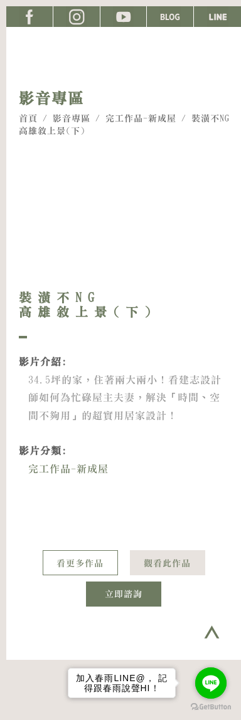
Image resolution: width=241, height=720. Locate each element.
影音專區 (71, 118)
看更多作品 (80, 563)
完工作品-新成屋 (140, 118)
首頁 (28, 118)
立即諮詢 (123, 594)
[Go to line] (211, 683)
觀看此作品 (167, 563)
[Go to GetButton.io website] (211, 707)
